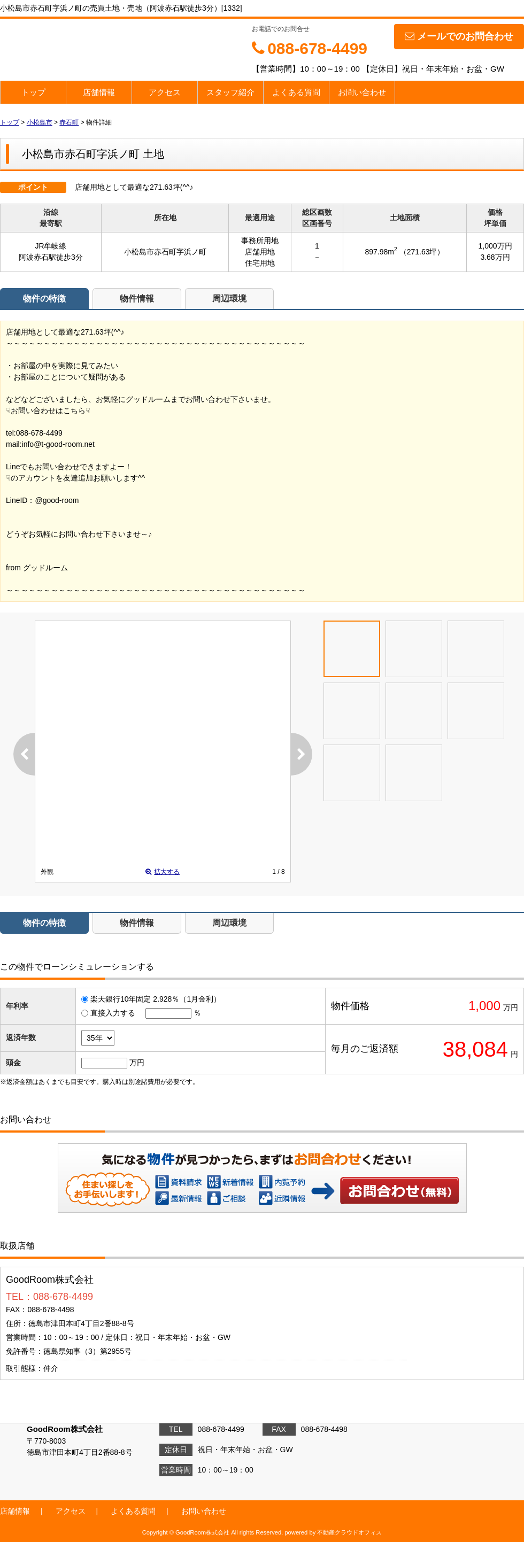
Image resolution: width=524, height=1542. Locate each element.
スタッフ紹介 (230, 92)
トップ (33, 92)
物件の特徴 (44, 298)
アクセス (165, 92)
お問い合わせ (362, 92)
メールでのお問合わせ (459, 36)
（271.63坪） (422, 251)
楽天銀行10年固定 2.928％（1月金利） (155, 999)
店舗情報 (99, 92)
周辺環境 (229, 298)
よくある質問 (296, 92)
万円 (136, 1062)
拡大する (162, 871)
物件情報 (137, 298)
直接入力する (112, 1013)
